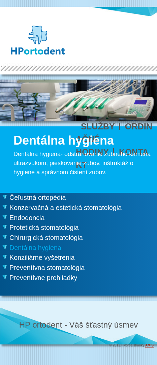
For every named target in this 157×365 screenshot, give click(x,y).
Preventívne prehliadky (43, 277)
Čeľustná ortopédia (37, 197)
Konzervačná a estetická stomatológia (65, 207)
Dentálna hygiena (35, 247)
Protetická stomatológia (44, 227)
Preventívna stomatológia (47, 267)
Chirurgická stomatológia (46, 237)
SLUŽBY (98, 126)
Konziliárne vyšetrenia (42, 257)
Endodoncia (27, 217)
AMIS (149, 345)
